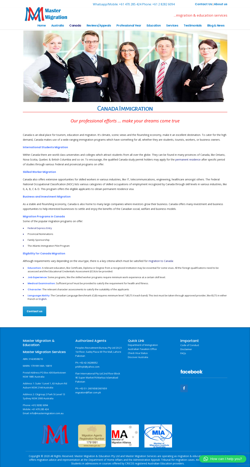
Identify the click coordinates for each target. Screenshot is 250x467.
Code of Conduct (189, 345)
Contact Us (203, 4)
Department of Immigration (143, 345)
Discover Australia (138, 357)
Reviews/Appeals (99, 25)
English (43, 299)
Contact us (34, 311)
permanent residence (188, 159)
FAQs (183, 353)
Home (41, 25)
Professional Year (128, 25)
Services (172, 25)
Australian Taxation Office (142, 349)
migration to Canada (160, 261)
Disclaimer (186, 349)
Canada (75, 25)
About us (220, 4)
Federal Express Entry (40, 228)
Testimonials (193, 25)
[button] (222, 459)
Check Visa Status (138, 353)
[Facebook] (184, 388)
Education (154, 25)
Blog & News (216, 25)
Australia (57, 25)
